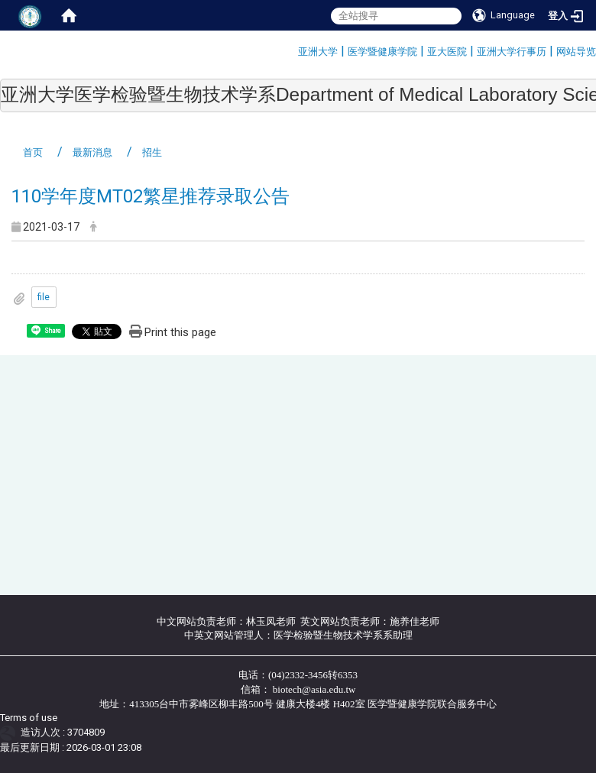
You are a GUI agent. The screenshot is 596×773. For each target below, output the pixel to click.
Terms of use (28, 717)
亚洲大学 (318, 51)
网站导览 (576, 51)
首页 (33, 152)
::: (292, 49)
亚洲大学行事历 (511, 51)
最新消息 (92, 152)
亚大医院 (447, 51)
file (43, 297)
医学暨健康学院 (382, 51)
